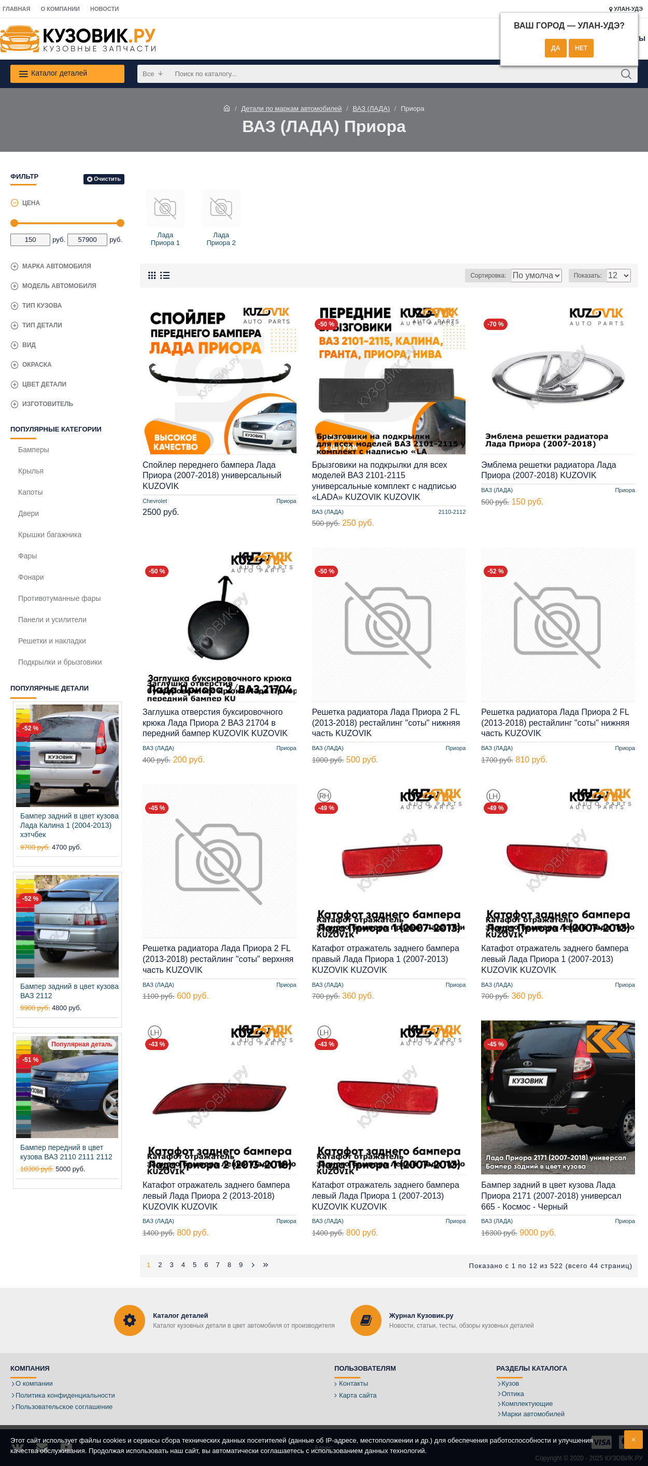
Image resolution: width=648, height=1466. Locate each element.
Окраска (37, 364)
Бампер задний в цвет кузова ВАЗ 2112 (69, 991)
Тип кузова (42, 305)
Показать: (591, 275)
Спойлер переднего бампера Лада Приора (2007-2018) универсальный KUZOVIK (212, 476)
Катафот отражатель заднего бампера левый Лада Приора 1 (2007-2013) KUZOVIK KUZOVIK (554, 959)
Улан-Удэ (626, 9)
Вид (29, 345)
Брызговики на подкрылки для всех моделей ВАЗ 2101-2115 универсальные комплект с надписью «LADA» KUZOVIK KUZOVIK (384, 481)
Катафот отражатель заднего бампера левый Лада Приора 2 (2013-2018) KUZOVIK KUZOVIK (216, 1196)
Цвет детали (44, 384)
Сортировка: (446, 275)
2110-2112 (452, 512)
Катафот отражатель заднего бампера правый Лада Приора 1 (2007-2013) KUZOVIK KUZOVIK (385, 959)
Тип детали (42, 325)
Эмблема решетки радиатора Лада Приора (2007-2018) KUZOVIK (548, 470)
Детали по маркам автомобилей (291, 108)
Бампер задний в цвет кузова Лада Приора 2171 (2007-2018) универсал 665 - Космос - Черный (551, 1196)
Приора (286, 501)
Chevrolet (155, 501)
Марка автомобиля (56, 266)
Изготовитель (47, 404)
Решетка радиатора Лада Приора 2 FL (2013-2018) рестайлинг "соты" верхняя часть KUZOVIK (218, 959)
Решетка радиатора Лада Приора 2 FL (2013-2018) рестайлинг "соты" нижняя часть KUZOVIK (386, 723)
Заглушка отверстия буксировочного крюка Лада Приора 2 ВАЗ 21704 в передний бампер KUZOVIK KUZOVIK (215, 723)
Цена (31, 203)
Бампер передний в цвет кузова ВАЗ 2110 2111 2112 (66, 1152)
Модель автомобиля (59, 286)
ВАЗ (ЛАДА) (371, 108)
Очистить (107, 179)
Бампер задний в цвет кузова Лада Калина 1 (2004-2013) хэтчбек (69, 825)
